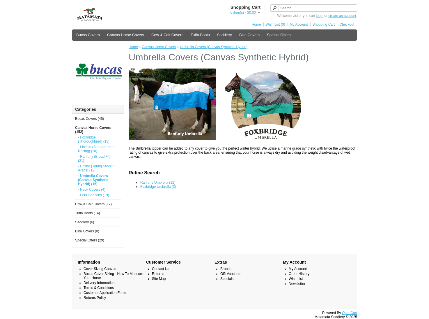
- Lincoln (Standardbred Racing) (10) (96, 149)
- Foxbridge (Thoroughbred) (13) (93, 139)
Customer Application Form (105, 293)
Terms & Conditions (99, 288)
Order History (299, 274)
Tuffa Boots (200, 35)
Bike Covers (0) (87, 231)
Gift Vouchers (230, 274)
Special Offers (278, 35)
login (319, 16)
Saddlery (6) (84, 222)
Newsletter (297, 284)
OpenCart (349, 313)
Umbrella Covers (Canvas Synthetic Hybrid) (213, 47)
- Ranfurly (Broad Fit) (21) (94, 159)
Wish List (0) (275, 24)
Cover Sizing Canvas (100, 269)
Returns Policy (95, 298)
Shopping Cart (324, 24)
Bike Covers (249, 35)
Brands (225, 269)
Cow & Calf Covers (167, 35)
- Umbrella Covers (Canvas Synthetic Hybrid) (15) (93, 180)
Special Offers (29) (89, 240)
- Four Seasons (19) (93, 195)
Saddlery (224, 35)
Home (256, 24)
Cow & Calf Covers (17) (93, 204)
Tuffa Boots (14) (87, 213)
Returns (158, 274)
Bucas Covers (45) (89, 119)
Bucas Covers (88, 35)
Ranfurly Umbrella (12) (158, 182)
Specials (226, 279)
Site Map (159, 279)
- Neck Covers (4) (91, 189)
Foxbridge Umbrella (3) (158, 187)
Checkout (346, 24)
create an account (342, 16)
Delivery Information (99, 283)
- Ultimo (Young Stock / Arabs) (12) (96, 168)
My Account (299, 24)
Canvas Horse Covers (125, 35)
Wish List (296, 279)
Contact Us (160, 269)
